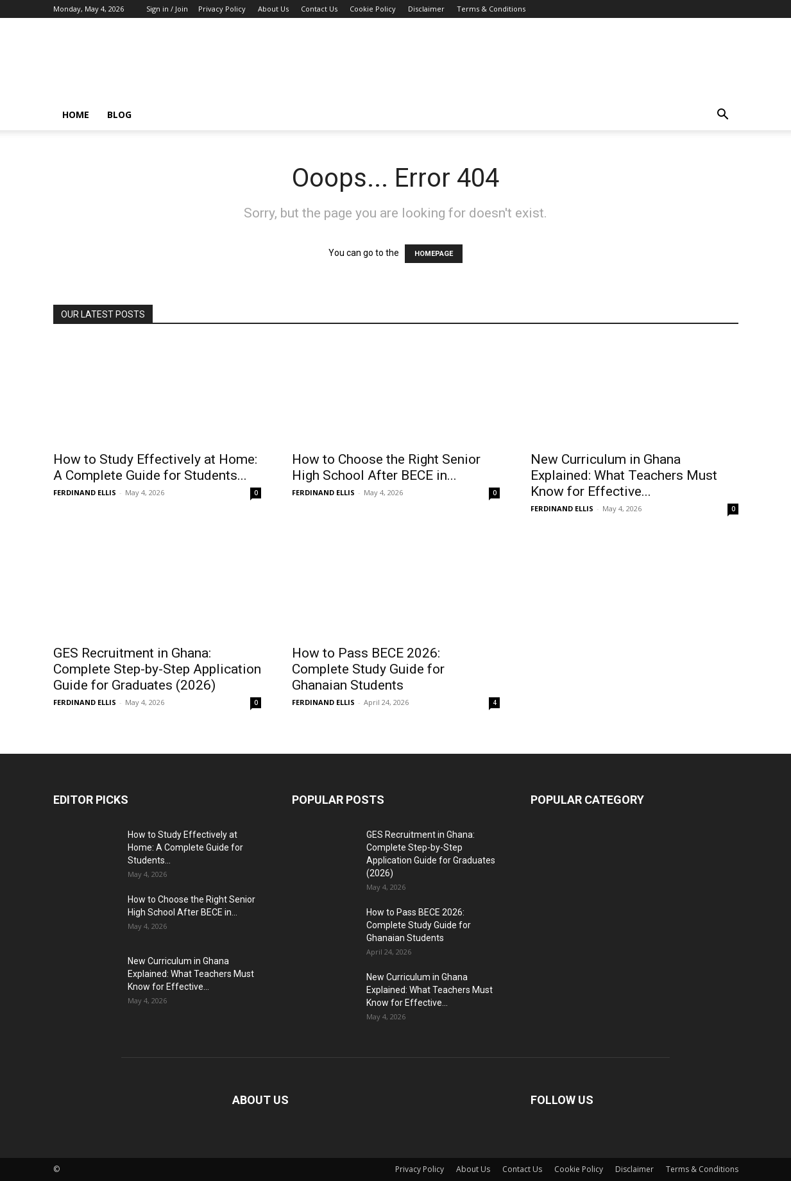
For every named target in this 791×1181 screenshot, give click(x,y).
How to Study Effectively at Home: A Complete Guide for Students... (155, 467)
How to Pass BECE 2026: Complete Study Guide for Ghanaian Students (368, 669)
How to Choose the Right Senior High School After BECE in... (386, 467)
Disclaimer (426, 8)
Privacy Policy (222, 8)
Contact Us (319, 8)
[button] (723, 116)
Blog (119, 114)
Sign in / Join (167, 8)
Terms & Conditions (491, 8)
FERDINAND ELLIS (84, 492)
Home (75, 114)
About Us (273, 8)
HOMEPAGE (433, 254)
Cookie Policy (373, 8)
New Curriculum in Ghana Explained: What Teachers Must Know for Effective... (624, 475)
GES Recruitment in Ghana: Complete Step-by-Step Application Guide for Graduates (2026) (157, 669)
